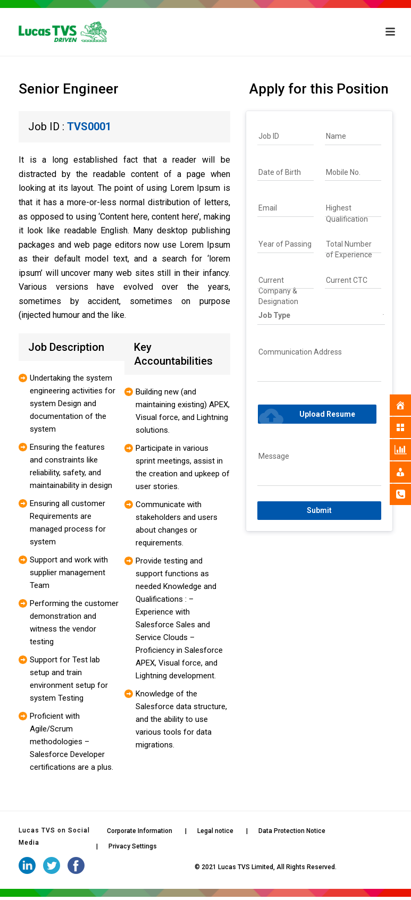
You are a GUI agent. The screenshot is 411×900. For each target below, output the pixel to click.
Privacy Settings (132, 846)
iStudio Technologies (162, 867)
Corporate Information (139, 831)
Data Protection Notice (291, 831)
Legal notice (215, 831)
